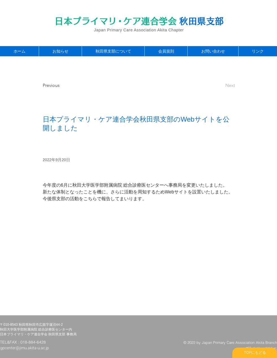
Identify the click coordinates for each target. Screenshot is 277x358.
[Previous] (61, 85)
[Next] (221, 85)
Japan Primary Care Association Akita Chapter (139, 30)
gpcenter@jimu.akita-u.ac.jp (24, 348)
